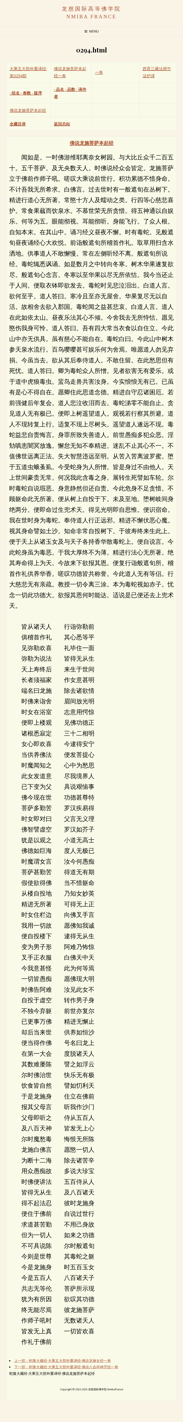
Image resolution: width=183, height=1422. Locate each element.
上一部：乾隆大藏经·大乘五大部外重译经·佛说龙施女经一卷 (62, 1360)
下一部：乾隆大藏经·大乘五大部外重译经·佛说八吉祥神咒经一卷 (66, 1366)
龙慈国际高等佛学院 (91, 9)
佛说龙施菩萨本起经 (28, 110)
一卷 (99, 72)
